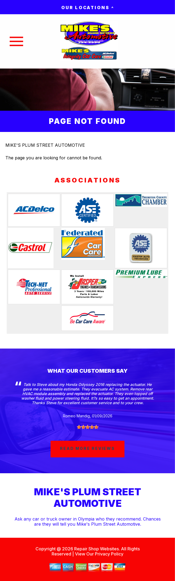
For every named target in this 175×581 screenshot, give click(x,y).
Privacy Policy (109, 554)
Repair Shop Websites (96, 548)
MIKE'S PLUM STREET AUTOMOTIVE (45, 145)
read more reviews (87, 448)
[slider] (87, 427)
